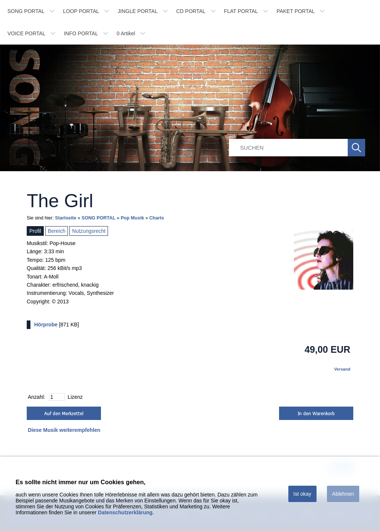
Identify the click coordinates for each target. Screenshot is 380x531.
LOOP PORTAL (81, 11)
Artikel (126, 33)
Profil (35, 231)
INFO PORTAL (81, 33)
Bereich (56, 231)
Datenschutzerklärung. (126, 512)
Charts (156, 218)
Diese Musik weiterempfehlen (64, 430)
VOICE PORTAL (26, 33)
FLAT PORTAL (241, 11)
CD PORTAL (191, 11)
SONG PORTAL (26, 11)
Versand (342, 369)
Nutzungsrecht (88, 231)
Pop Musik (132, 218)
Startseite (65, 218)
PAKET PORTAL (295, 11)
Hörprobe (46, 325)
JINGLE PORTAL (138, 11)
